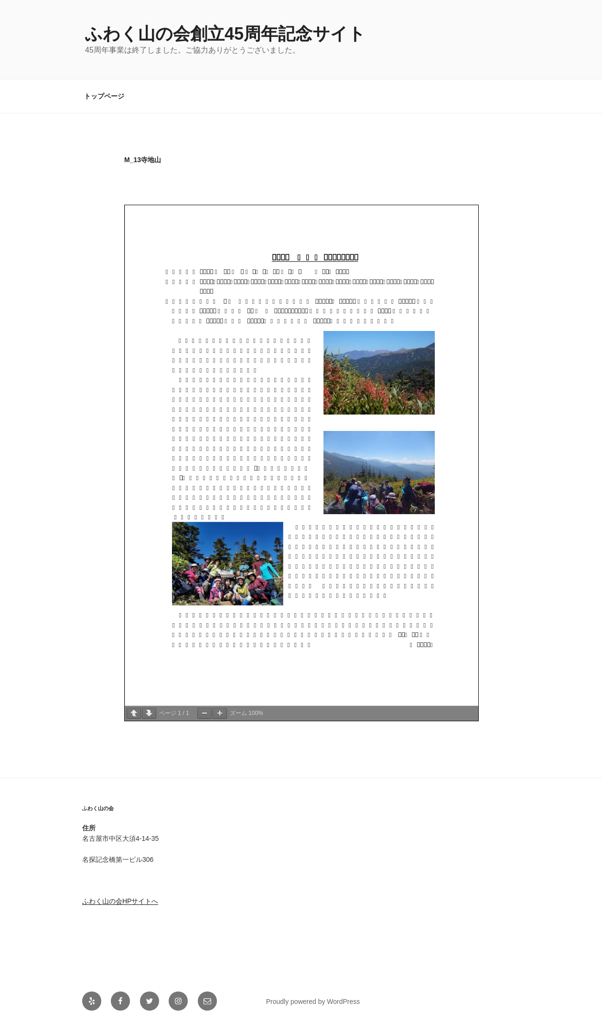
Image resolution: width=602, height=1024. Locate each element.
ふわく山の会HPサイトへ (120, 901)
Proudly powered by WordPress (313, 1001)
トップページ (104, 96)
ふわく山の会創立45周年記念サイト (225, 34)
